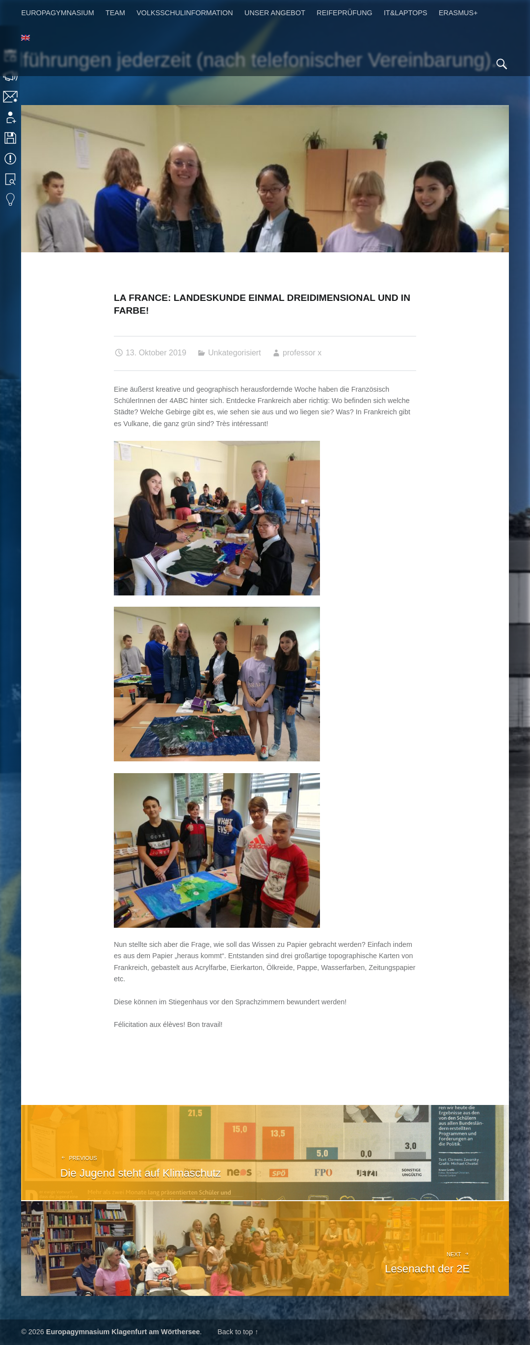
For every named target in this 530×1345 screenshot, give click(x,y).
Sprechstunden (11, 76)
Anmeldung (11, 117)
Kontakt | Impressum (11, 97)
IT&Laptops (405, 13)
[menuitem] (25, 38)
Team (115, 13)
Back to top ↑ (237, 1332)
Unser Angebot (274, 13)
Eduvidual (11, 200)
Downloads (11, 138)
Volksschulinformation (184, 13)
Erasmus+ (458, 13)
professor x (302, 353)
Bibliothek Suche (11, 179)
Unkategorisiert (234, 353)
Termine (11, 158)
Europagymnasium (57, 13)
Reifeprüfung (344, 13)
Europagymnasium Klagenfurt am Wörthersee (123, 1332)
